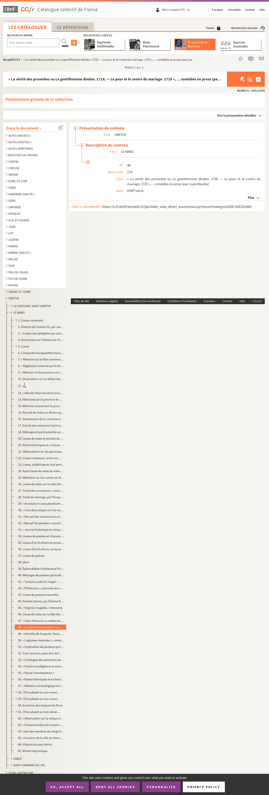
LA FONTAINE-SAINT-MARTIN (32, 306)
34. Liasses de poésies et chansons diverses (41, 536)
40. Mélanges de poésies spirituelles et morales (41, 575)
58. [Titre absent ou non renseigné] (39, 692)
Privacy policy (203, 787)
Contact (250, 10)
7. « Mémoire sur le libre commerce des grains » (41, 359)
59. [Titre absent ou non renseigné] (39, 699)
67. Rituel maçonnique (32, 751)
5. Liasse (23, 346)
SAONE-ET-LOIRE (19, 292)
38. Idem (23, 562)
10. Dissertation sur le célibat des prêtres (41, 379)
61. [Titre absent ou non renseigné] (39, 712)
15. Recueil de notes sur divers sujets (41, 412)
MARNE (13, 246)
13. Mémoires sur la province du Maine (41, 399)
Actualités (234, 10)
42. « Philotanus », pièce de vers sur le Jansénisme (41, 588)
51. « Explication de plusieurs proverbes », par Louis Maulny (41, 647)
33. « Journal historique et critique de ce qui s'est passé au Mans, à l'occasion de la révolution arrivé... (41, 530)
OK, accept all (67, 787)
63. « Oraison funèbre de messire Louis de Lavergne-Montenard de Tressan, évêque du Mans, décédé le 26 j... (41, 725)
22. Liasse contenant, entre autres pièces (39, 458)
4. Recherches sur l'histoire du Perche (41, 340)
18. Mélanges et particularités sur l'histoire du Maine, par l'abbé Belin (41, 432)
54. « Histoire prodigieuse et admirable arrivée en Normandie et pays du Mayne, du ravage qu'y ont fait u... (41, 666)
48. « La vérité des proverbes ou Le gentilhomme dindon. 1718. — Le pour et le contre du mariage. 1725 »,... (41, 627)
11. (23, 386)
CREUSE (13, 168)
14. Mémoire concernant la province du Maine (41, 406)
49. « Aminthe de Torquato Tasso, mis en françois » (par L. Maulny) (41, 634)
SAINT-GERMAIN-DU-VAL (29, 765)
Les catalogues (27, 27)
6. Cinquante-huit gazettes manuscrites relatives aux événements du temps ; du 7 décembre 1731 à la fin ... (41, 353)
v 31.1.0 (256, 301)
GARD (12, 188)
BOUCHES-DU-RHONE (23, 155)
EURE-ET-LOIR (17, 181)
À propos (217, 10)
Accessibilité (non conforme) (142, 301)
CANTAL (13, 162)
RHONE (13, 285)
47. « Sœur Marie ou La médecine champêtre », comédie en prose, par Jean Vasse (41, 621)
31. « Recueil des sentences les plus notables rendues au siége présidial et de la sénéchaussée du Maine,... (41, 517)
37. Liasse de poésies (31, 556)
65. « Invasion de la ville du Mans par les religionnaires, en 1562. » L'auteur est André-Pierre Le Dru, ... (41, 738)
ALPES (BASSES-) (19, 136)
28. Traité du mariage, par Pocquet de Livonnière (41, 497)
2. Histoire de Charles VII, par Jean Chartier (41, 327)
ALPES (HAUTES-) (20, 142)
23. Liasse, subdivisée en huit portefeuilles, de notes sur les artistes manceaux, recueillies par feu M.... (41, 464)
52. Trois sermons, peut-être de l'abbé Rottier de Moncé (41, 653)
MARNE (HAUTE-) (19, 253)
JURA (12, 227)
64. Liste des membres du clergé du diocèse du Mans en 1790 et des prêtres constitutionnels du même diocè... (41, 731)
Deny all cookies (115, 787)
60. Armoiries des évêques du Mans (40, 705)
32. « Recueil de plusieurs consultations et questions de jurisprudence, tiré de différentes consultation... (41, 523)
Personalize (161, 787)
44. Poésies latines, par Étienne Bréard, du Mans (41, 601)
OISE (11, 266)
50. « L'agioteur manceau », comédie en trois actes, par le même (41, 640)
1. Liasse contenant (30, 320)
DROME (13, 175)
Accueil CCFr (11, 60)
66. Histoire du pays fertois (35, 744)
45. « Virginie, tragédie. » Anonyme (40, 608)
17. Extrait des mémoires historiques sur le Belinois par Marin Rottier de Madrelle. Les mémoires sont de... (41, 425)
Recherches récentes (248, 28)
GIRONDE (14, 207)
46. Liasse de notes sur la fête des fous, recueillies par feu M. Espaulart (41, 614)
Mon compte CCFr (176, 9)
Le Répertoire (73, 27)
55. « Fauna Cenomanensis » (36, 673)
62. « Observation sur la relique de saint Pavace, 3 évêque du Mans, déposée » (41, 718)
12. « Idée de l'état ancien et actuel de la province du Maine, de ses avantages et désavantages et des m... (41, 393)
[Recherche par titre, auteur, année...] (33, 43)
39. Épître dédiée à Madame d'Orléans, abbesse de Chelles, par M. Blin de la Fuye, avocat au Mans (41, 569)
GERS (12, 201)
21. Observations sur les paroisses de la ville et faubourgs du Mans (41, 451)
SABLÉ (17, 759)
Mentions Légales (107, 301)
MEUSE (13, 259)
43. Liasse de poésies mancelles (38, 595)
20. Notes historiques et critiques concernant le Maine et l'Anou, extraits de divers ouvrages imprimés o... (41, 445)
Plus (251, 197)
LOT (11, 233)
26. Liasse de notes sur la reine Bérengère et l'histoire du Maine (41, 484)
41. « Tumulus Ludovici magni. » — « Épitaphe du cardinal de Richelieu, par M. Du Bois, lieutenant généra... (41, 582)
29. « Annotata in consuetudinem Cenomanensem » (41, 504)
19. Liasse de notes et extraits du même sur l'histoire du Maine (41, 438)
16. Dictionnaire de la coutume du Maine (41, 419)
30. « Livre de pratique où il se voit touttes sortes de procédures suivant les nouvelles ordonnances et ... (41, 510)
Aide (262, 10)
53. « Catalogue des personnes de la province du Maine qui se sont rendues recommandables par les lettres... (41, 660)
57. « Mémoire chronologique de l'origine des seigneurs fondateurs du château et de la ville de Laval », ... (41, 686)
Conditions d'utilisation (182, 301)
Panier (213, 28)
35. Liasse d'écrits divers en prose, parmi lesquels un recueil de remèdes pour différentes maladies (41, 543)
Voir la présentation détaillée (236, 115)
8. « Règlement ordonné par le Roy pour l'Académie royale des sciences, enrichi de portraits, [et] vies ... (41, 366)
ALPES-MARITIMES (20, 149)
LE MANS (19, 312)
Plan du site (81, 301)
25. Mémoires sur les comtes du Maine (41, 477)
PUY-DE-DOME (17, 279)
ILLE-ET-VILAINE (18, 220)
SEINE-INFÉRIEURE (21, 773)
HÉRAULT (14, 214)
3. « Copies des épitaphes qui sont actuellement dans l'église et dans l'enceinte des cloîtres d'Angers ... (41, 333)
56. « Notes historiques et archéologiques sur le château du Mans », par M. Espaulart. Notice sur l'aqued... (41, 679)
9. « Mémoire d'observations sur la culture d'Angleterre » (41, 372)
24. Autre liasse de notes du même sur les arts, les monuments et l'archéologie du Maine (41, 471)
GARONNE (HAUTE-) (21, 194)
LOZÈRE (13, 240)
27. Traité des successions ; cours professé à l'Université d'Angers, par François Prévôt (41, 490)
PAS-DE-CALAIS (18, 272)
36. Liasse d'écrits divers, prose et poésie (41, 549)
